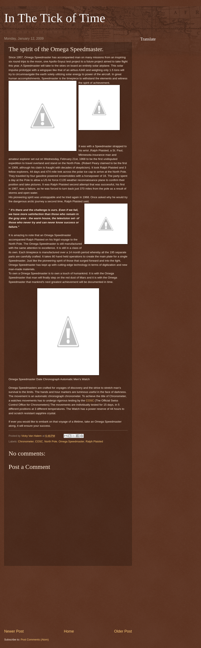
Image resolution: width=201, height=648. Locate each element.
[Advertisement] (68, 597)
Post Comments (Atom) (35, 639)
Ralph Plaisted (94, 441)
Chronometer (26, 441)
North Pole (50, 441)
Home (69, 631)
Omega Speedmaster (71, 441)
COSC (39, 441)
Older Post (123, 631)
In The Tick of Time (54, 18)
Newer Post (14, 631)
